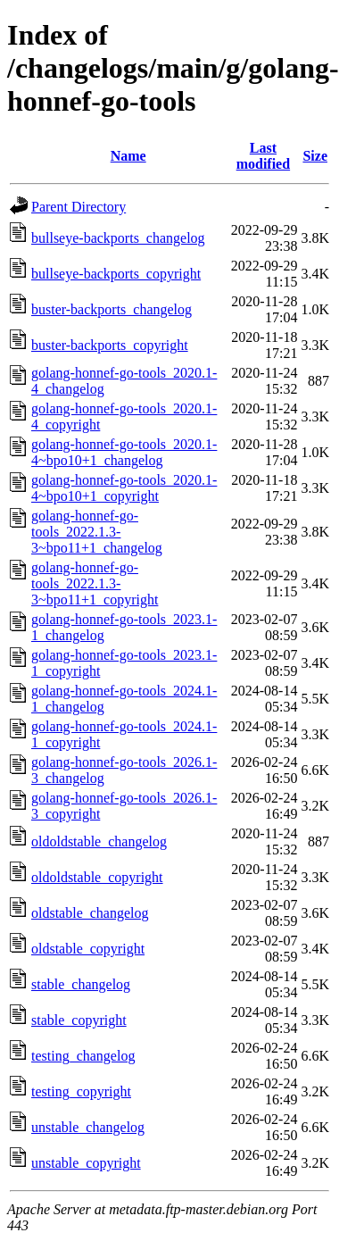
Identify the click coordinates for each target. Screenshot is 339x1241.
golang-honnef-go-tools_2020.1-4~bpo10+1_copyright (124, 488)
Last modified (263, 155)
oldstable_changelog (90, 912)
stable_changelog (80, 984)
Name (128, 155)
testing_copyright (81, 1091)
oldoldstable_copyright (97, 877)
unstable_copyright (86, 1162)
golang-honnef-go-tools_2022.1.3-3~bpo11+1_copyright (94, 583)
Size (314, 155)
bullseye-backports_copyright (116, 273)
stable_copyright (79, 1020)
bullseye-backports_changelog (118, 238)
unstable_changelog (88, 1127)
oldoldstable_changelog (99, 841)
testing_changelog (83, 1055)
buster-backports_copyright (109, 345)
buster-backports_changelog (111, 309)
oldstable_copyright (88, 948)
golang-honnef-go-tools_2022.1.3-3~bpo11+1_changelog (96, 531)
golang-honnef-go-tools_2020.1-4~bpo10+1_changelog (124, 452)
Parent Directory (78, 206)
